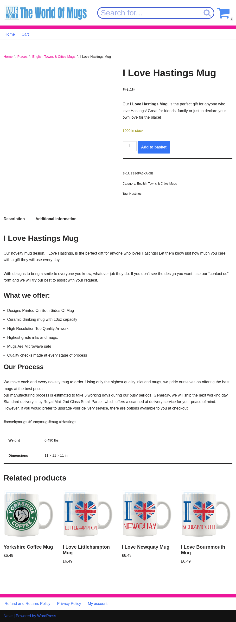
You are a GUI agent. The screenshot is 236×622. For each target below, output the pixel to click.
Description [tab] (14, 219)
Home (10, 34)
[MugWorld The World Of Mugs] (46, 13)
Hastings (135, 193)
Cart (25, 34)
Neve (8, 616)
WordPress (46, 616)
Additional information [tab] (56, 219)
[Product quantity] (130, 146)
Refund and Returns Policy (27, 604)
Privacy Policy (69, 604)
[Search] (148, 13)
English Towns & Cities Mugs (53, 56)
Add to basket (154, 147)
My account (98, 604)
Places (22, 56)
